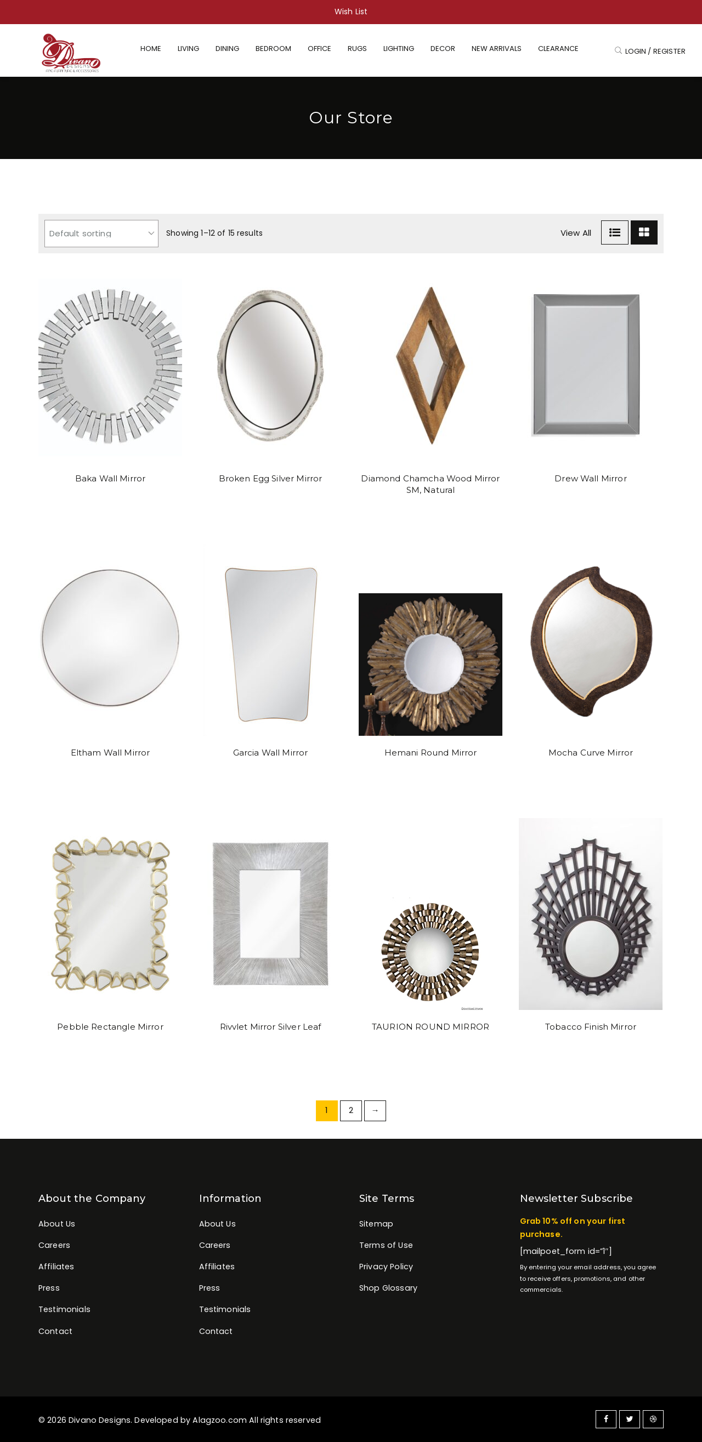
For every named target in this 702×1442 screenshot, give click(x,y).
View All (576, 233)
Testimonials (64, 1309)
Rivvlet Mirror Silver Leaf (270, 1026)
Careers (54, 1245)
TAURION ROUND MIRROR (430, 1026)
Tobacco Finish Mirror (590, 1026)
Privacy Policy (386, 1266)
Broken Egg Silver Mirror (270, 478)
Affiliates (56, 1266)
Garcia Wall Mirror (270, 752)
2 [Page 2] (351, 1110)
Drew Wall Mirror (590, 478)
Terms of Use (386, 1245)
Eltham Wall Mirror (110, 752)
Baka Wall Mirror (110, 478)
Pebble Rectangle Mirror (110, 1026)
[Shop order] (101, 233)
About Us (56, 1223)
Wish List (351, 11)
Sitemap (376, 1223)
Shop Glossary (388, 1287)
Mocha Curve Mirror (590, 752)
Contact (55, 1331)
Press (49, 1287)
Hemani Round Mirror (430, 752)
